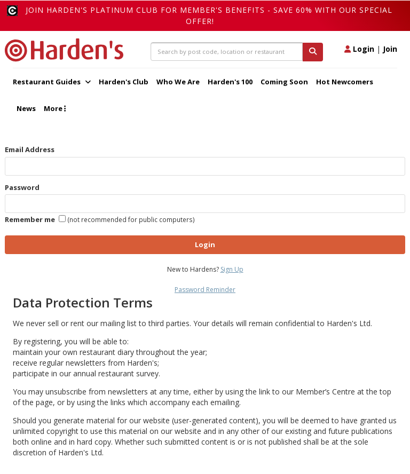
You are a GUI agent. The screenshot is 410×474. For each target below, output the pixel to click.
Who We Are (178, 81)
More (55, 108)
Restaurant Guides (52, 81)
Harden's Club (123, 81)
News (26, 108)
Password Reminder (205, 289)
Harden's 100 (230, 81)
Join (390, 49)
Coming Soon (284, 81)
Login (359, 49)
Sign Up (231, 269)
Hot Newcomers (344, 81)
